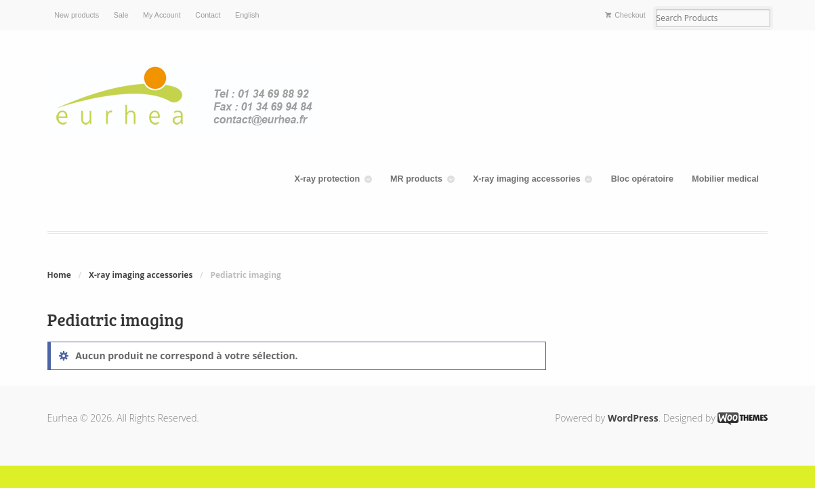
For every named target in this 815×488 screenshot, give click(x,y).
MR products (416, 179)
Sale (121, 15)
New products (76, 15)
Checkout (630, 15)
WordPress (633, 417)
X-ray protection (327, 179)
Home (59, 275)
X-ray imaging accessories (527, 179)
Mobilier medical (725, 179)
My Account (162, 15)
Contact (207, 15)
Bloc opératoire (642, 179)
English (247, 15)
